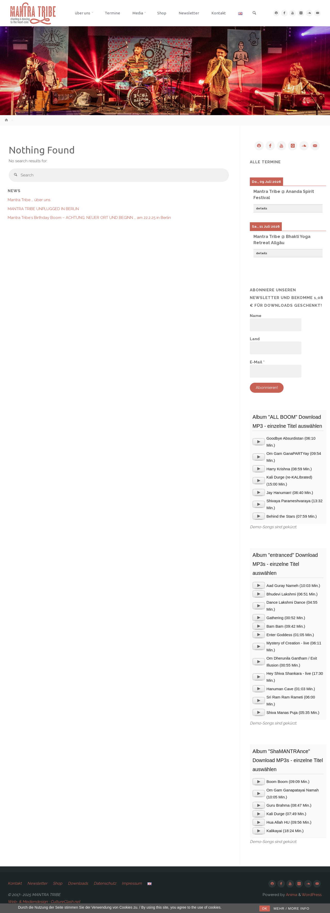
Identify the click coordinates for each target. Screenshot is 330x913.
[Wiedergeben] (258, 441)
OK (264, 908)
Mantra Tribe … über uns (29, 200)
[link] (252, 13)
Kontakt (15, 883)
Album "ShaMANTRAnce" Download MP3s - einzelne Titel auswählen (287, 760)
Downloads (78, 883)
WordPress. (312, 894)
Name (255, 315)
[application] (258, 441)
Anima (291, 894)
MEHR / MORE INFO (291, 908)
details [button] (261, 208)
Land (255, 339)
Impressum (132, 883)
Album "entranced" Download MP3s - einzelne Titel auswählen (285, 564)
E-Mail (257, 362)
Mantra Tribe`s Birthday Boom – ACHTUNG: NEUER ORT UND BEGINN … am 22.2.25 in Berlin (89, 217)
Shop (57, 883)
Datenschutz (105, 883)
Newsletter (37, 883)
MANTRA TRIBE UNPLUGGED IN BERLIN (43, 209)
